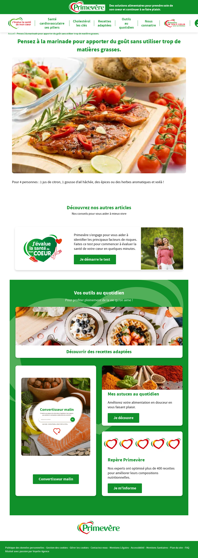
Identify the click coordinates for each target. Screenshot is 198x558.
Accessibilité (137, 547)
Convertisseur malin (56, 479)
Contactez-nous (99, 547)
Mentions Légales (119, 547)
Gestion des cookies (57, 547)
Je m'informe (125, 488)
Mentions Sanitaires (157, 547)
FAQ (187, 547)
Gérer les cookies (79, 547)
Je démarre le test (95, 259)
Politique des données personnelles (24, 547)
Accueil (11, 33)
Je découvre (123, 417)
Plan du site (176, 547)
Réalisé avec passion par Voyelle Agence (27, 551)
